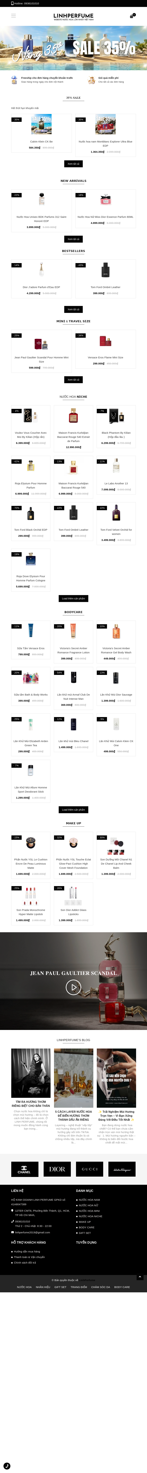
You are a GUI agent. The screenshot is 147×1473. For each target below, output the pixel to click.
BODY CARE (87, 1392)
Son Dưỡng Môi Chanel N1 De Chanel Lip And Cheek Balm (116, 1017)
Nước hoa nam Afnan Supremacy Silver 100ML (105, 152)
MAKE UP (85, 1387)
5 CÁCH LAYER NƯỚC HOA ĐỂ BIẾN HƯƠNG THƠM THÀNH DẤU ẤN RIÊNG (73, 1281)
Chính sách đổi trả (25, 1427)
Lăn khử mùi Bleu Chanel (73, 870)
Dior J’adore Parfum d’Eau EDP (41, 322)
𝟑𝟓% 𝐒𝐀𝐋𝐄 (73, 96)
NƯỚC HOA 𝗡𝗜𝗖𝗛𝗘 (73, 443)
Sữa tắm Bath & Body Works (31, 812)
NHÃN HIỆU (43, 1452)
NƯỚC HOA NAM (89, 1364)
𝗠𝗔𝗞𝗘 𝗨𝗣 (73, 964)
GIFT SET (85, 1398)
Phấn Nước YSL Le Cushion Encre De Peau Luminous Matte (30, 1017)
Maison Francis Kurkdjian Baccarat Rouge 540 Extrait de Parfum (73, 495)
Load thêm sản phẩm (73, 692)
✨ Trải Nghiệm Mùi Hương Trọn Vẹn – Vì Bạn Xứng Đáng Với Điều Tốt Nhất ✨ (116, 1281)
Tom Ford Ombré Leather (106, 322)
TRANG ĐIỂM (79, 1452)
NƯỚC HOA (24, 1452)
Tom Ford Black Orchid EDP (30, 612)
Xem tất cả (73, 175)
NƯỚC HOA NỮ (88, 1370)
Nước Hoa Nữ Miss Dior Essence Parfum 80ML (105, 239)
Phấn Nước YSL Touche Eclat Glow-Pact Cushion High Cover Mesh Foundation (73, 1017)
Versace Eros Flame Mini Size (105, 404)
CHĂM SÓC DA (100, 1452)
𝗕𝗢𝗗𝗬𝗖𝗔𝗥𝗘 (73, 706)
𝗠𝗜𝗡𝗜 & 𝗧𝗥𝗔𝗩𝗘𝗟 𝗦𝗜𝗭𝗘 (73, 355)
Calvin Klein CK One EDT (41, 152)
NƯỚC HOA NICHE (91, 1381)
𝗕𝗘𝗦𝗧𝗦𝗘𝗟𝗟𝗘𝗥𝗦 (74, 273)
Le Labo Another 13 (116, 553)
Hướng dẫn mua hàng (27, 1416)
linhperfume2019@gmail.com (32, 1397)
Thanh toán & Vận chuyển (29, 1422)
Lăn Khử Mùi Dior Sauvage (116, 812)
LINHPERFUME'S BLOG (73, 1205)
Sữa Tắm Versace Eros (30, 754)
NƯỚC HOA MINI (89, 1376)
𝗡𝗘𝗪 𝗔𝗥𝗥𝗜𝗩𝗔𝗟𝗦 (73, 191)
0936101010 (31, 3)
